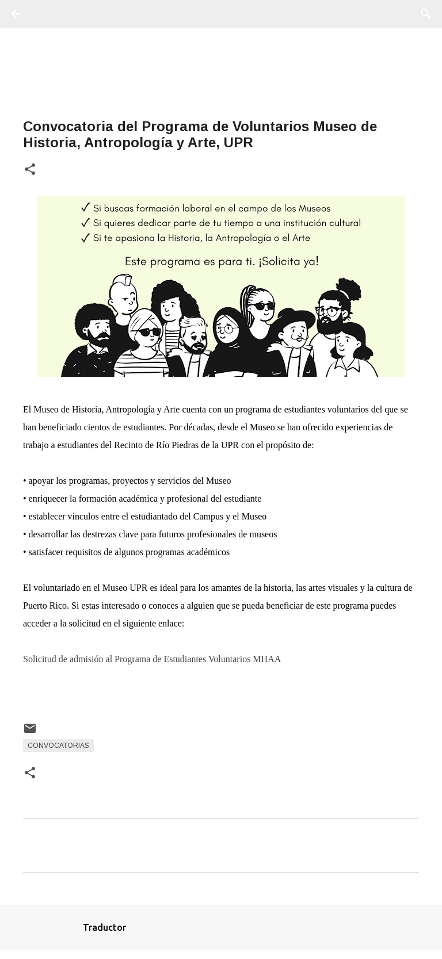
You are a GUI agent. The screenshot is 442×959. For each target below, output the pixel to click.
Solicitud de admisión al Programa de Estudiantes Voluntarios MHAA (152, 659)
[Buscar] (48, 14)
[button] (30, 170)
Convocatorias (58, 746)
